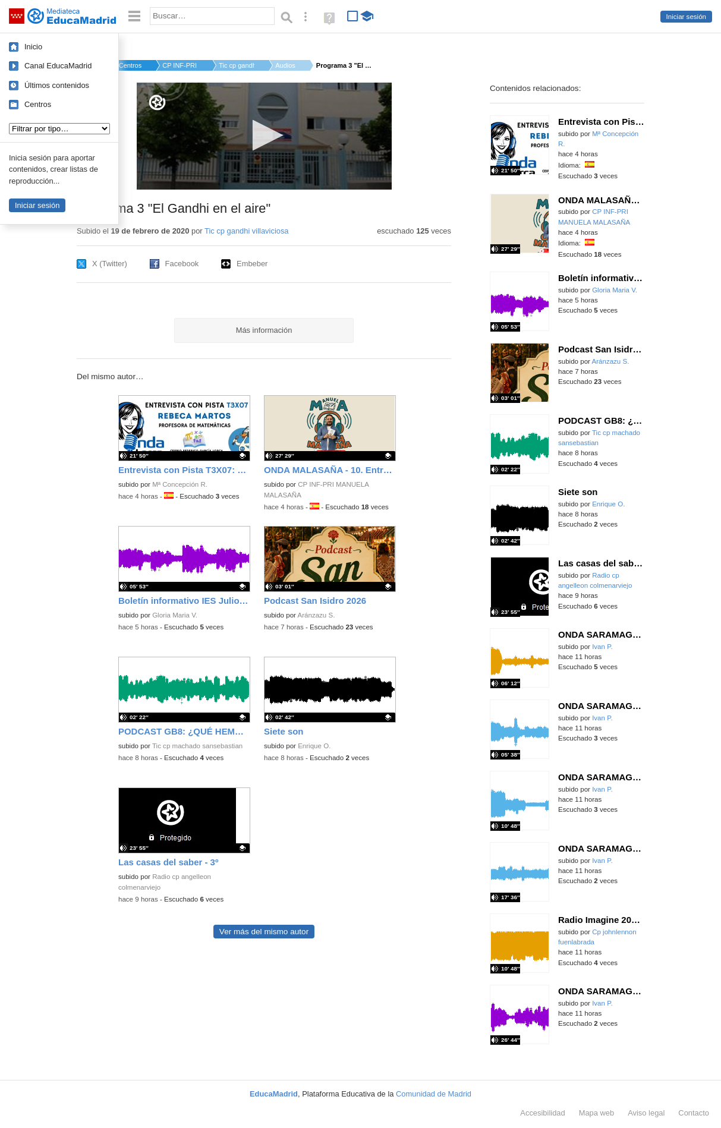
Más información (264, 330)
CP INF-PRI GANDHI (180, 65)
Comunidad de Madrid (433, 1093)
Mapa (597, 1112)
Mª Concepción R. (179, 484)
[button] (264, 135)
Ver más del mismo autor (263, 931)
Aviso (646, 1112)
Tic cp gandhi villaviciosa (246, 230)
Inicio (33, 46)
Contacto (693, 1112)
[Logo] (157, 102)
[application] (264, 136)
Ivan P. (602, 646)
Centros (37, 104)
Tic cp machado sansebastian (197, 745)
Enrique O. (314, 745)
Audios (285, 65)
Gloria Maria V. (174, 615)
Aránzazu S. (316, 615)
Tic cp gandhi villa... (236, 65)
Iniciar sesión (686, 16)
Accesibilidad (542, 1112)
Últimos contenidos (56, 85)
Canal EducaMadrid (58, 65)
